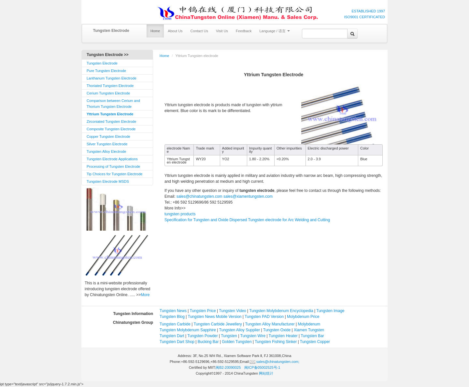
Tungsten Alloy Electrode (106, 151)
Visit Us (222, 31)
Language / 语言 (274, 31)
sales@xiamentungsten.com (248, 196)
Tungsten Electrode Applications (112, 159)
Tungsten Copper (315, 341)
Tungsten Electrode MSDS (108, 181)
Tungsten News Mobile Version (215, 316)
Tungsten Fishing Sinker (276, 341)
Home (155, 31)
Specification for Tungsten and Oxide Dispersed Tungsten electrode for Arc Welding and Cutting (247, 220)
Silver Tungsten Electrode (107, 144)
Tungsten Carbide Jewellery (218, 324)
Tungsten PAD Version (264, 316)
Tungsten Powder (202, 336)
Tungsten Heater (283, 336)
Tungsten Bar (312, 336)
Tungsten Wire (253, 336)
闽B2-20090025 (228, 367)
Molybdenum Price (303, 316)
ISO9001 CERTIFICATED (364, 17)
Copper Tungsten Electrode (108, 136)
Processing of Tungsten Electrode (113, 166)
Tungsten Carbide (175, 324)
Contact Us (199, 31)
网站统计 (266, 373)
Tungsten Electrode (111, 30)
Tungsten (229, 336)
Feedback (243, 31)
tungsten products (179, 214)
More (145, 295)
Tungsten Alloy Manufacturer (269, 324)
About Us (175, 31)
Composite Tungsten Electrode (111, 129)
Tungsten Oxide (277, 330)
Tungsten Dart (172, 336)
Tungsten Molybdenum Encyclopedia (281, 310)
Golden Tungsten (236, 341)
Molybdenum (309, 324)
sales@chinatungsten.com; (274, 362)
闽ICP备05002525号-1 (262, 367)
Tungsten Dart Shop (177, 341)
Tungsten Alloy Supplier (239, 330)
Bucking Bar (208, 341)
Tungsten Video (232, 310)
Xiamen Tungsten (309, 330)
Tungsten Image (330, 310)
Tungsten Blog (172, 316)
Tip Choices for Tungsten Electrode (114, 174)
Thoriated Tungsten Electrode (110, 86)
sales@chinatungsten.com (198, 196)
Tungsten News (173, 310)
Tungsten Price (203, 310)
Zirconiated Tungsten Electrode (111, 121)
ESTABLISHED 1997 (368, 11)
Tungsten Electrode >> (107, 54)
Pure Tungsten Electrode (106, 71)
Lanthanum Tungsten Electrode (111, 78)
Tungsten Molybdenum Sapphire (188, 330)
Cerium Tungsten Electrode (108, 93)
